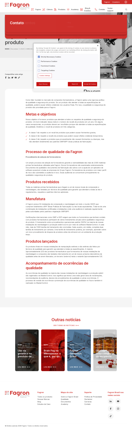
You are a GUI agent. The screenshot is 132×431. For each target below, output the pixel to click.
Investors (116, 2)
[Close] (97, 45)
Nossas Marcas (43, 399)
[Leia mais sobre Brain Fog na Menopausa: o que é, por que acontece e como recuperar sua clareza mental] (53, 350)
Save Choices (43, 84)
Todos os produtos (44, 397)
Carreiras (88, 402)
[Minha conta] (126, 2)
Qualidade (64, 399)
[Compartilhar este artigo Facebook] (5, 77)
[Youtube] (118, 401)
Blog (39, 402)
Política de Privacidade (93, 397)
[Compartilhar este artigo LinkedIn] (9, 77)
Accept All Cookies (90, 84)
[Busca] (126, 9)
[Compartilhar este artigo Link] (19, 77)
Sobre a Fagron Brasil (69, 397)
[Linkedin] (111, 401)
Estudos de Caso (43, 404)
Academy (64, 404)
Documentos (66, 402)
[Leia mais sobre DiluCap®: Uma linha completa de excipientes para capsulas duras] (105, 350)
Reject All (75, 84)
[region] (66, 67)
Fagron (107, 2)
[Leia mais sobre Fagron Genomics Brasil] (79, 350)
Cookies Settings (44, 75)
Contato (87, 404)
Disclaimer (88, 399)
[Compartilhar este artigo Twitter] (12, 77)
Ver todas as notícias (66, 325)
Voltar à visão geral (17, 23)
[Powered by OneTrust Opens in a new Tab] (91, 90)
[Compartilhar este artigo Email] (15, 77)
